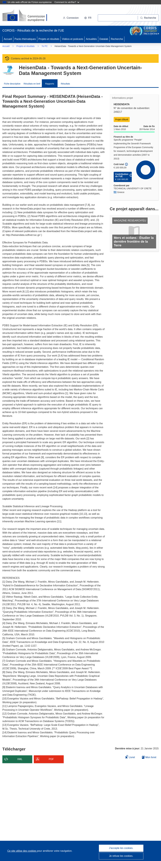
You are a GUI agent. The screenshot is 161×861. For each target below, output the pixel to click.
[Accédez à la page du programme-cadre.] (8, 70)
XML (19, 759)
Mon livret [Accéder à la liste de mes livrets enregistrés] (149, 757)
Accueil (8, 39)
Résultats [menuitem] (65, 83)
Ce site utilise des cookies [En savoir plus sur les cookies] (22, 851)
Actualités (91, 39)
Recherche (117, 39)
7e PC (45, 46)
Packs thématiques (25, 39)
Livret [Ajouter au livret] (130, 757)
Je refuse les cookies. (121, 856)
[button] (88, 17)
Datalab (104, 39)
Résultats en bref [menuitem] (32, 83)
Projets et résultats (49, 39)
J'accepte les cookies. (121, 848)
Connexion (71, 17)
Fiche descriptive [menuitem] (12, 83)
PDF (51, 759)
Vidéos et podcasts (72, 39)
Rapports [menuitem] (49, 83)
